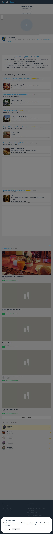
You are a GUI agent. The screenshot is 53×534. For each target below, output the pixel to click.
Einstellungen (8, 529)
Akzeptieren (16, 529)
